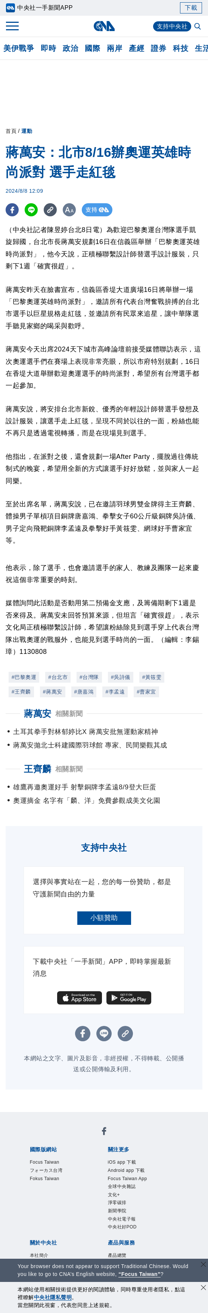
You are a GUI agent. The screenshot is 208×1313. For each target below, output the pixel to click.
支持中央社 (172, 26)
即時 (48, 48)
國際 (92, 48)
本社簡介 (39, 1255)
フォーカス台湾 (46, 1170)
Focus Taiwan (44, 1162)
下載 (191, 7)
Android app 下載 (126, 1170)
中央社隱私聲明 (53, 1297)
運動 (26, 131)
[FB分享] (12, 209)
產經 (136, 48)
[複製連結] (50, 209)
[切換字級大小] (69, 209)
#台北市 (58, 677)
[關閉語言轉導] (203, 1265)
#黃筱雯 (152, 677)
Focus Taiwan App (127, 1178)
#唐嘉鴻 (84, 692)
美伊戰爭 (18, 48)
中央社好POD (122, 1227)
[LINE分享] (31, 209)
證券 (158, 48)
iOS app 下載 (122, 1162)
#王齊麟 (21, 692)
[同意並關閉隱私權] (203, 1288)
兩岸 (114, 48)
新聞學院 (117, 1210)
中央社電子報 (122, 1219)
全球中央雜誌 (122, 1186)
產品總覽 (117, 1255)
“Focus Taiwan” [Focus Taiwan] (139, 1274)
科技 (180, 48)
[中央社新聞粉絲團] (104, 1132)
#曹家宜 (146, 692)
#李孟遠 (115, 692)
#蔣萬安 (52, 692)
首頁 (11, 131)
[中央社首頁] (104, 26)
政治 (70, 48)
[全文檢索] (198, 27)
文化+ (114, 1194)
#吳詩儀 (120, 677)
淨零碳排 (117, 1202)
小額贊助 (104, 917)
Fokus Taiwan (44, 1178)
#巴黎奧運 (24, 677)
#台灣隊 (89, 677)
